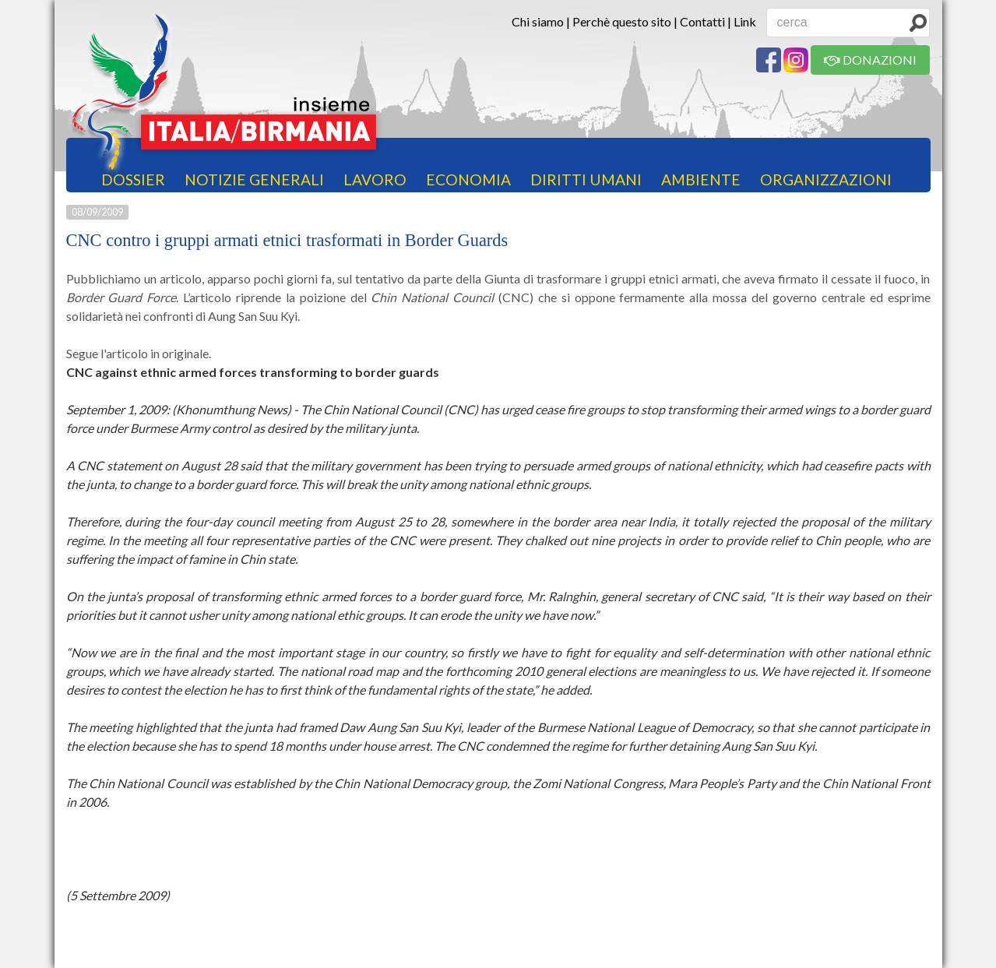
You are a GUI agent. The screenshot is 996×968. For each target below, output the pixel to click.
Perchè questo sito (621, 21)
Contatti (702, 21)
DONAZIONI (870, 59)
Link (745, 21)
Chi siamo (538, 21)
